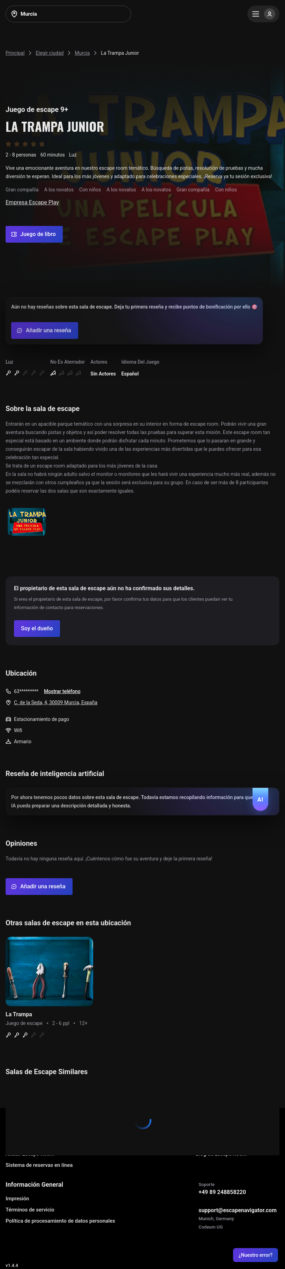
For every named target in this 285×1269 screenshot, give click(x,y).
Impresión (17, 1198)
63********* (26, 691)
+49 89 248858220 (222, 1192)
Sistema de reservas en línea (39, 1165)
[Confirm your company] (37, 628)
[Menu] (263, 14)
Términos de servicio (30, 1210)
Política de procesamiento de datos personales (60, 1221)
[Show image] (27, 522)
